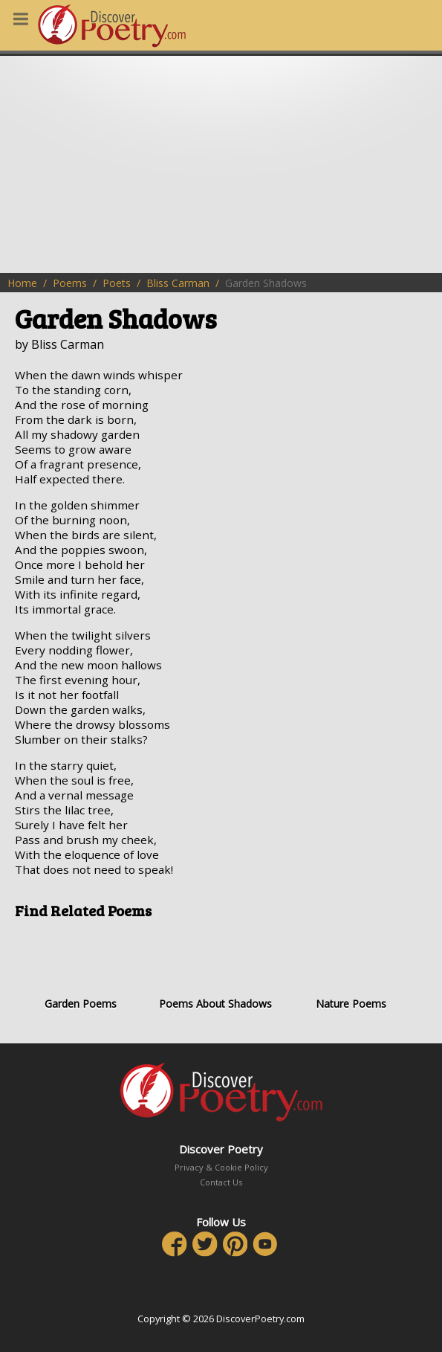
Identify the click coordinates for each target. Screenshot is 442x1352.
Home (22, 283)
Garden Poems (80, 970)
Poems (70, 283)
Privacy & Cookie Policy (221, 1167)
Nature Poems (351, 970)
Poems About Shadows (215, 970)
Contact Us (221, 1182)
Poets (117, 283)
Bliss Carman (177, 283)
